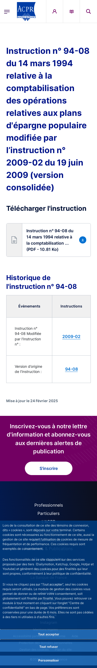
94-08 (71, 369)
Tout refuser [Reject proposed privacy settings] (48, 647)
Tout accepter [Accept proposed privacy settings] (48, 634)
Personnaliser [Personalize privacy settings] (48, 660)
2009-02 (71, 336)
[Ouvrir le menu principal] (7, 11)
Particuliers (48, 513)
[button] (48, 240)
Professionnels (48, 505)
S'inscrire (49, 468)
